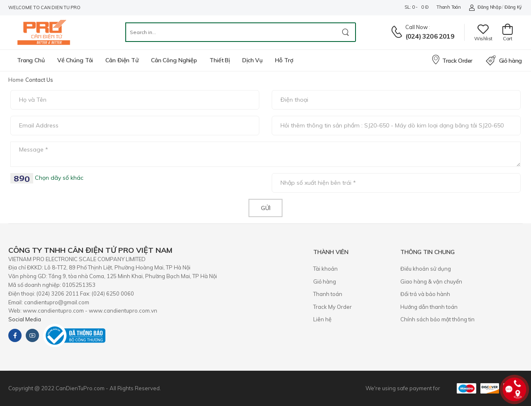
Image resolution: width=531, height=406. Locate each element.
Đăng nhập (485, 7)
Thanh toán (448, 7)
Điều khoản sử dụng (425, 268)
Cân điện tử (122, 60)
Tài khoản (325, 268)
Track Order (452, 59)
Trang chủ (31, 60)
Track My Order (332, 306)
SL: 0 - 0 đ (416, 7)
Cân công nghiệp (174, 60)
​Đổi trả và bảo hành (425, 294)
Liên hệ (322, 319)
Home (16, 79)
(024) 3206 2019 (429, 36)
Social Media (24, 319)
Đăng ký (513, 7)
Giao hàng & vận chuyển (431, 281)
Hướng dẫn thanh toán (429, 306)
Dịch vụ (252, 60)
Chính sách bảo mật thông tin (437, 319)
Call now (416, 27)
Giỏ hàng (504, 61)
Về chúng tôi (75, 60)
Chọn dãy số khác (58, 177)
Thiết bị (219, 60)
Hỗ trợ (284, 60)
